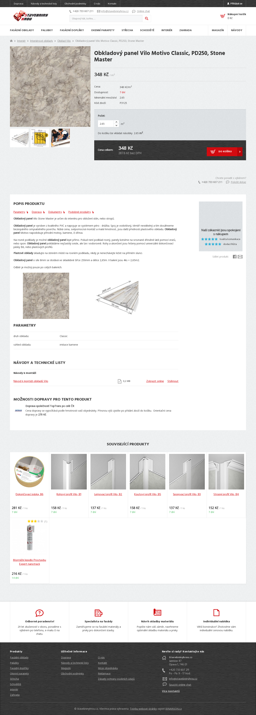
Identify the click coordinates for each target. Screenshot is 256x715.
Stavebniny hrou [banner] (30, 16)
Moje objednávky (108, 668)
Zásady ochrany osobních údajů (116, 678)
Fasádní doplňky (19, 668)
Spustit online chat (180, 685)
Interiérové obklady (41, 41)
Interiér (21, 41)
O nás (97, 3)
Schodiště (15, 684)
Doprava (18, 3)
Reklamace (104, 673)
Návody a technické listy (44, 3)
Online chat (141, 11)
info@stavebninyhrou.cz (113, 11)
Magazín (66, 668)
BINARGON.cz (173, 708)
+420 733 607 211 (82, 11)
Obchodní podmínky (75, 3)
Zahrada (15, 695)
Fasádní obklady (19, 657)
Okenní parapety (19, 673)
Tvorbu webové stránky (143, 708)
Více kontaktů (171, 691)
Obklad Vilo (64, 41)
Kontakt (112, 3)
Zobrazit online (155, 381)
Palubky (14, 662)
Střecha (14, 678)
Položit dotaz (236, 182)
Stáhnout (172, 381)
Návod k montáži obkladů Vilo (31, 381)
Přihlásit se (234, 3)
